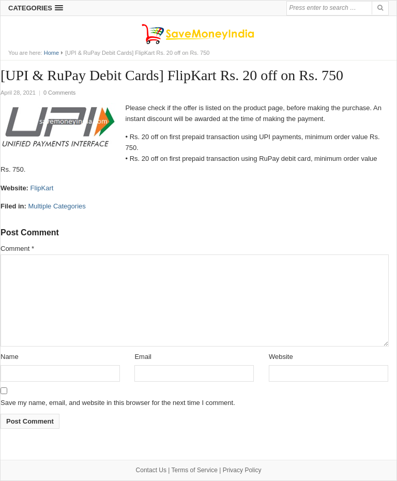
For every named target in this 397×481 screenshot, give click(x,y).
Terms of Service (195, 470)
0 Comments (59, 92)
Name (10, 356)
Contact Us (151, 470)
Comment (17, 248)
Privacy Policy (242, 470)
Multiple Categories (56, 206)
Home (51, 53)
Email (142, 356)
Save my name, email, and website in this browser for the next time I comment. (118, 403)
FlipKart (42, 188)
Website (281, 356)
